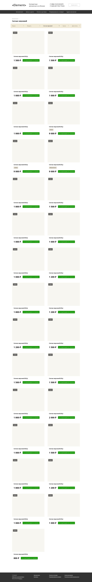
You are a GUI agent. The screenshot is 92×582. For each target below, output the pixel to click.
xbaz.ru (20, 578)
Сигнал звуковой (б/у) (21, 56)
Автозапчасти (15, 18)
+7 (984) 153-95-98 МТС (57, 4)
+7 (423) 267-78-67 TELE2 (57, 6)
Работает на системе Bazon (18, 577)
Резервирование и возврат (55, 577)
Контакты (36, 577)
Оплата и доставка (53, 575)
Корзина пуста (74, 5)
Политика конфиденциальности (72, 577)
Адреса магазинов (69, 575)
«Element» (18, 5)
